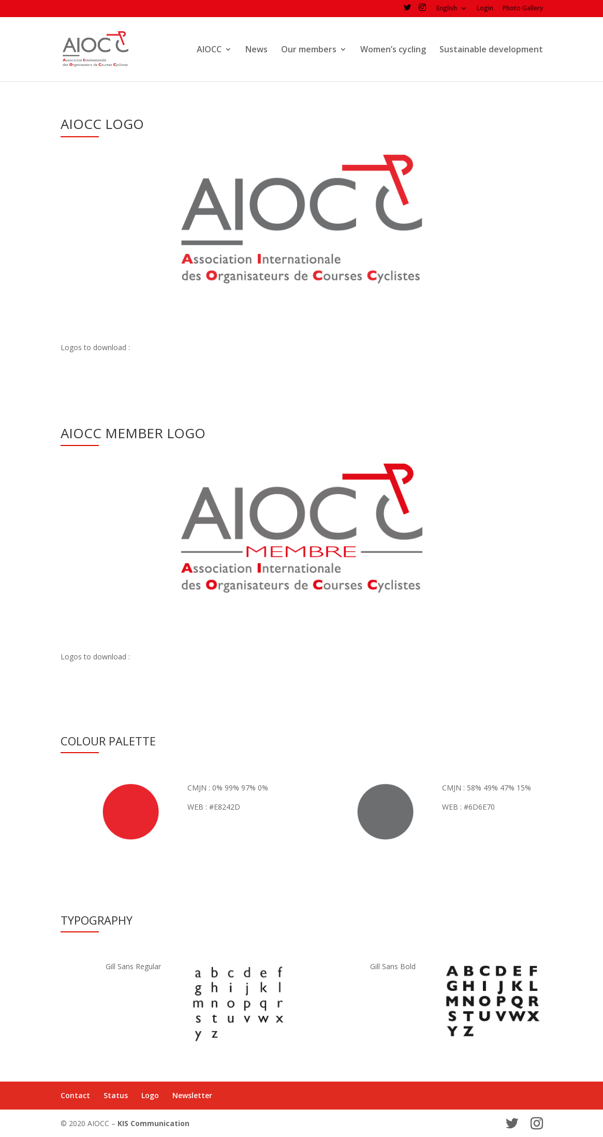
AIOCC (209, 50)
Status (116, 1095)
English (446, 8)
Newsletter (192, 1095)
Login (485, 8)
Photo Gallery (523, 8)
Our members (308, 50)
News (256, 50)
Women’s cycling (393, 50)
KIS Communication (153, 1123)
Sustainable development (491, 50)
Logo (150, 1095)
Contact (75, 1095)
